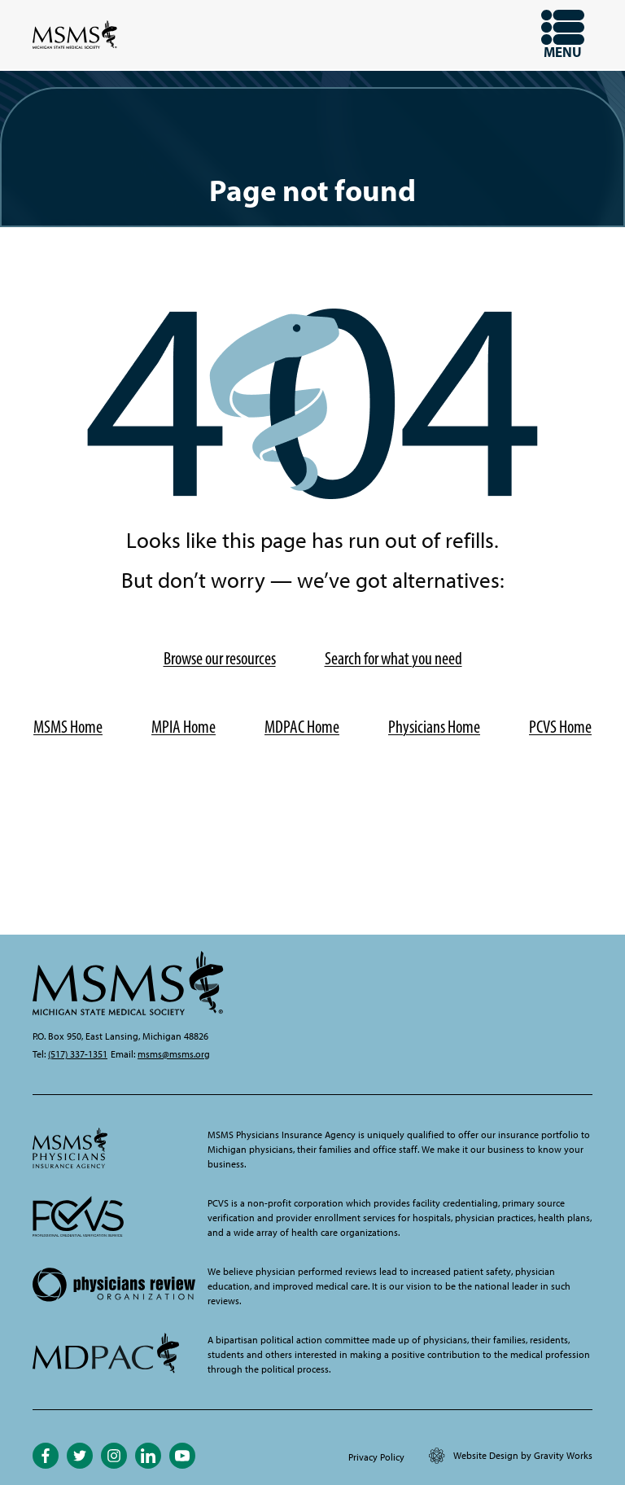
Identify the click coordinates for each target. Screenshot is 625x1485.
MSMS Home (68, 727)
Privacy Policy (376, 1457)
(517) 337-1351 (77, 1054)
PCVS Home (560, 727)
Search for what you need (393, 658)
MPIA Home (183, 727)
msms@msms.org (174, 1054)
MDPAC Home (301, 727)
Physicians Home (434, 727)
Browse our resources (220, 658)
